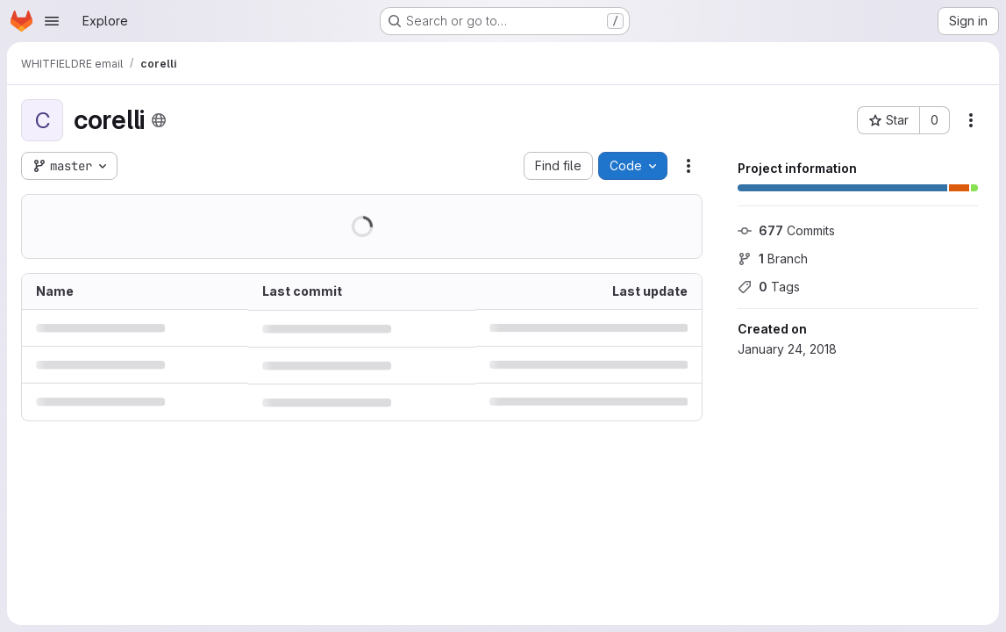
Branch (773, 258)
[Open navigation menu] (52, 21)
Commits (786, 230)
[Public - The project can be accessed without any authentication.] (159, 120)
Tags (769, 286)
